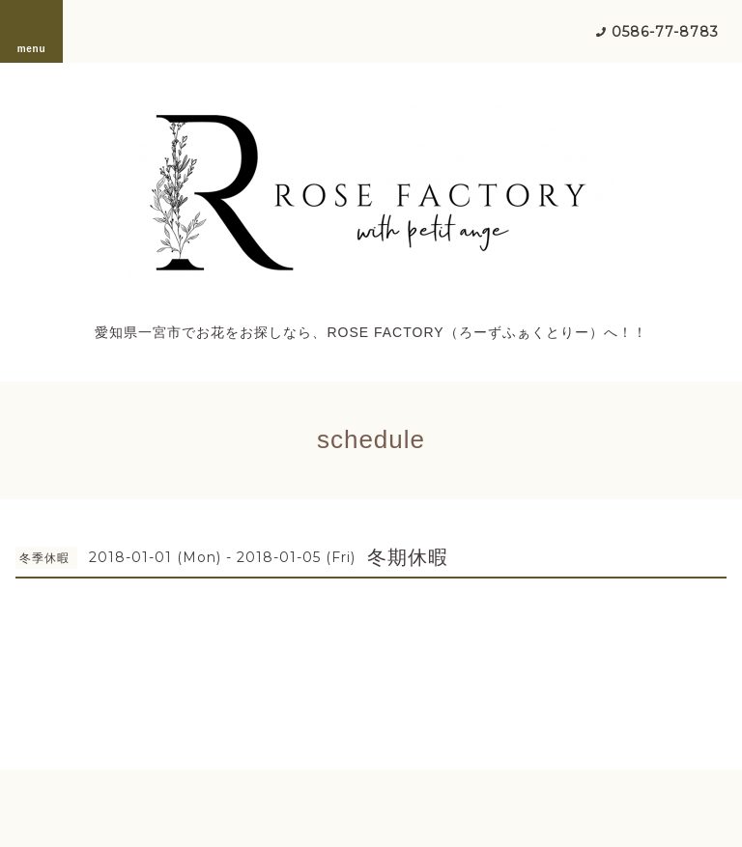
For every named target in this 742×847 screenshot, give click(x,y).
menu (31, 31)
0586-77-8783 (665, 32)
